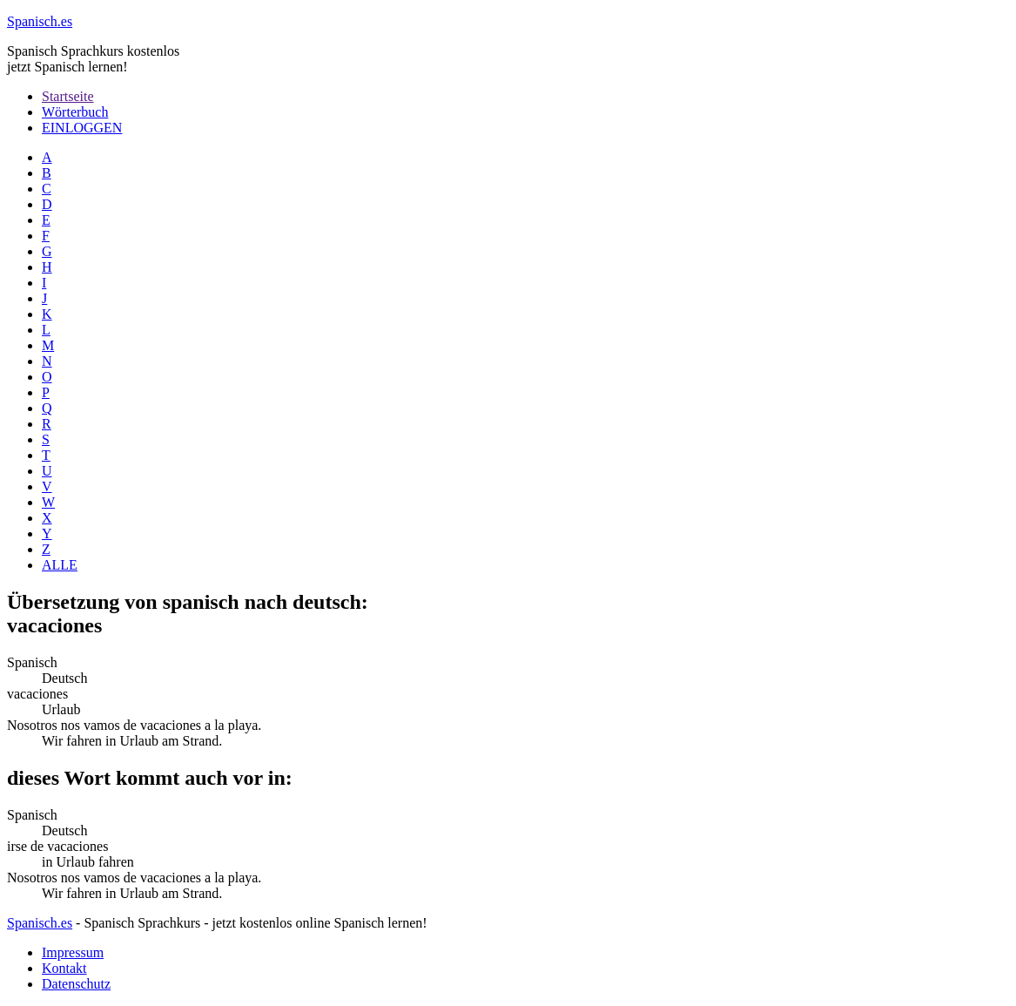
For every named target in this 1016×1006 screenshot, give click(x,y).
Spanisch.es (39, 922)
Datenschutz (76, 983)
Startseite (68, 96)
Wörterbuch (75, 112)
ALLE (59, 564)
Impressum (73, 952)
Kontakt (64, 968)
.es (39, 21)
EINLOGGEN (82, 127)
